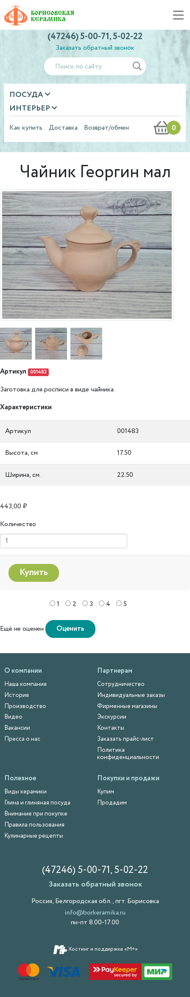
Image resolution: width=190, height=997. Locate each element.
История (16, 695)
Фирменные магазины (127, 706)
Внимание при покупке (35, 814)
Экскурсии (111, 717)
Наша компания (25, 684)
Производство (25, 706)
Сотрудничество (121, 684)
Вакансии (17, 728)
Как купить (25, 128)
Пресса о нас (22, 739)
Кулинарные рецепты (33, 836)
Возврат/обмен (106, 128)
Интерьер (30, 108)
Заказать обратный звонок (95, 48)
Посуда (27, 94)
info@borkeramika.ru (95, 913)
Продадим (112, 803)
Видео (13, 717)
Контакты (110, 728)
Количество (18, 524)
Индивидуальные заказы (131, 695)
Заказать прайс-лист (125, 739)
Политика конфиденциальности (128, 754)
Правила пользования (34, 825)
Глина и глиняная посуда (37, 803)
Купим (105, 791)
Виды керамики (25, 791)
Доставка (63, 128)
